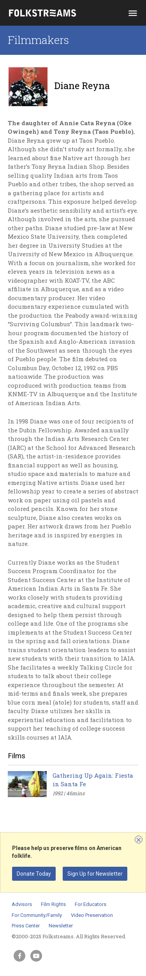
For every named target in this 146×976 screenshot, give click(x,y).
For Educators (90, 904)
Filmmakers (38, 40)
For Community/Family (37, 915)
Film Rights (53, 904)
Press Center (26, 926)
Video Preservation (92, 915)
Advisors (22, 904)
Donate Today (34, 874)
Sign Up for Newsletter (95, 874)
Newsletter (61, 926)
